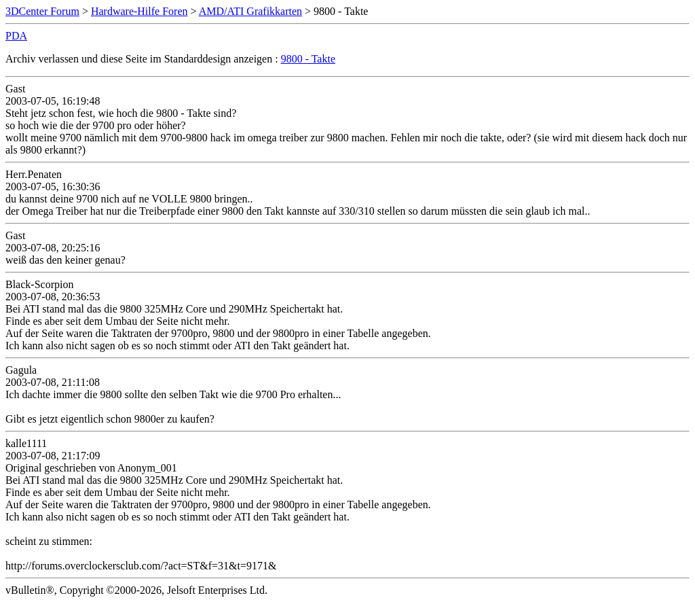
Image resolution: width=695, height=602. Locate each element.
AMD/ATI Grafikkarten (250, 11)
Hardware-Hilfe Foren (139, 11)
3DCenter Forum (42, 11)
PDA (16, 35)
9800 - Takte (308, 59)
